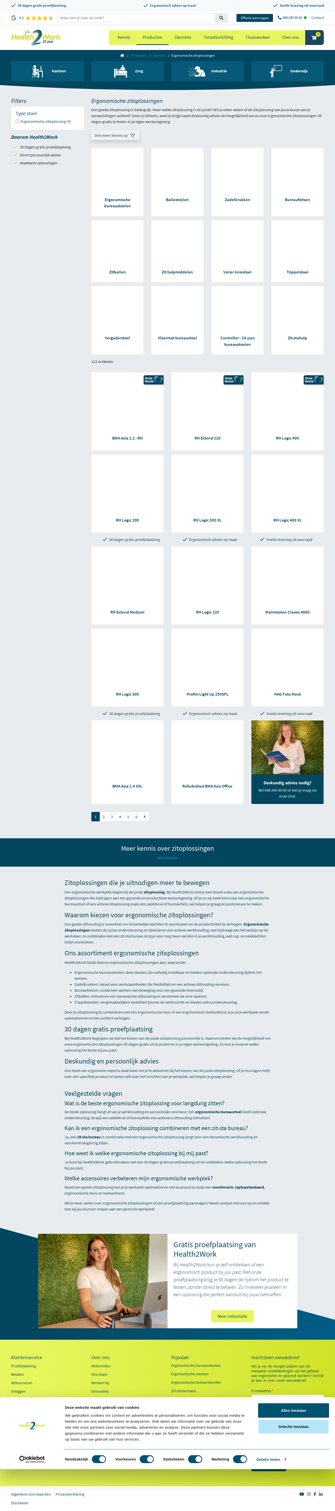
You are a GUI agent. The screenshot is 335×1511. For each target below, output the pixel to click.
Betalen (17, 1374)
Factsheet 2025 (103, 1410)
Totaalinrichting (218, 37)
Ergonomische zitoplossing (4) (46, 121)
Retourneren (22, 1382)
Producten (152, 37)
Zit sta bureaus (183, 1390)
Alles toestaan (293, 1452)
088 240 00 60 (292, 17)
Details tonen (268, 1501)
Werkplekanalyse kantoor (192, 1432)
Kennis (124, 37)
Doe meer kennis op (111, 135)
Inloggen (18, 1391)
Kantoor (159, 55)
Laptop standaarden (188, 1407)
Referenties (100, 1365)
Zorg (261, 1433)
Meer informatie (232, 1316)
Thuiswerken (258, 37)
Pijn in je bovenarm (187, 1416)
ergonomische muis (154, 1012)
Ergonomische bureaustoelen (99, 972)
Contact (317, 17)
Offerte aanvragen (255, 17)
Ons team (99, 1374)
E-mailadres (262, 1390)
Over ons (290, 37)
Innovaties (100, 1391)
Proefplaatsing (23, 1365)
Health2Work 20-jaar (108, 1427)
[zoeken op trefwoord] (135, 17)
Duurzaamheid (103, 1399)
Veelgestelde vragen (27, 1416)
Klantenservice (26, 1357)
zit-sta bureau (131, 935)
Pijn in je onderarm (187, 1424)
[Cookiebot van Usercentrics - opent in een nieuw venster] (32, 1501)
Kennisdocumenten (107, 1419)
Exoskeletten (182, 1399)
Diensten (183, 37)
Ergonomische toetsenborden (196, 1382)
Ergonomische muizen (189, 1373)
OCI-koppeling (23, 1399)
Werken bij (100, 1382)
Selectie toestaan (293, 1469)
